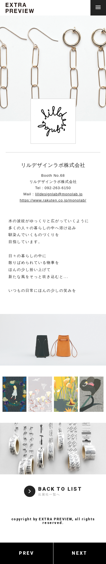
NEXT (79, 553)
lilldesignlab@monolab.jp (59, 194)
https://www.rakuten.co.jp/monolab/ (53, 200)
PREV (26, 553)
